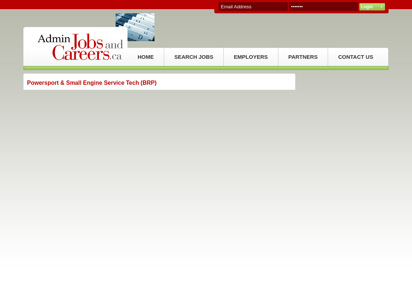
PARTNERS (303, 57)
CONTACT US (355, 57)
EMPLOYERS (251, 57)
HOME (146, 57)
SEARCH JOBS (193, 57)
